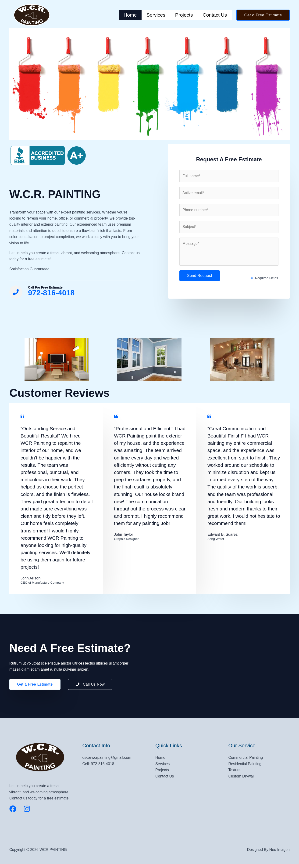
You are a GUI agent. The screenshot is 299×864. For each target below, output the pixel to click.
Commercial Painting (245, 757)
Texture (234, 770)
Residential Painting (244, 764)
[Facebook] (12, 808)
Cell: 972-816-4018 (98, 764)
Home (130, 15)
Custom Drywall (241, 776)
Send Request (199, 276)
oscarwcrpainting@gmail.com (106, 757)
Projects (184, 15)
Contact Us (215, 15)
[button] (263, 15)
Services (155, 15)
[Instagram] (26, 808)
